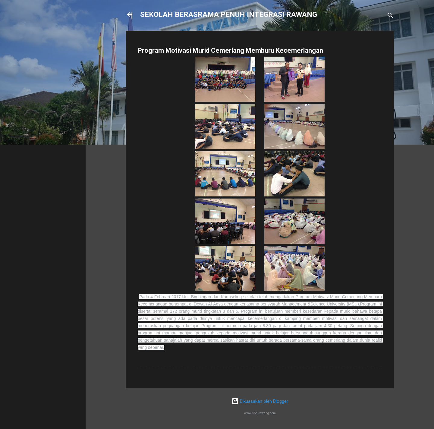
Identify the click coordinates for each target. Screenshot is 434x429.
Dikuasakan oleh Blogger (259, 401)
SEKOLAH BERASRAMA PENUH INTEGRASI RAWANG (228, 14)
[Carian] (390, 16)
